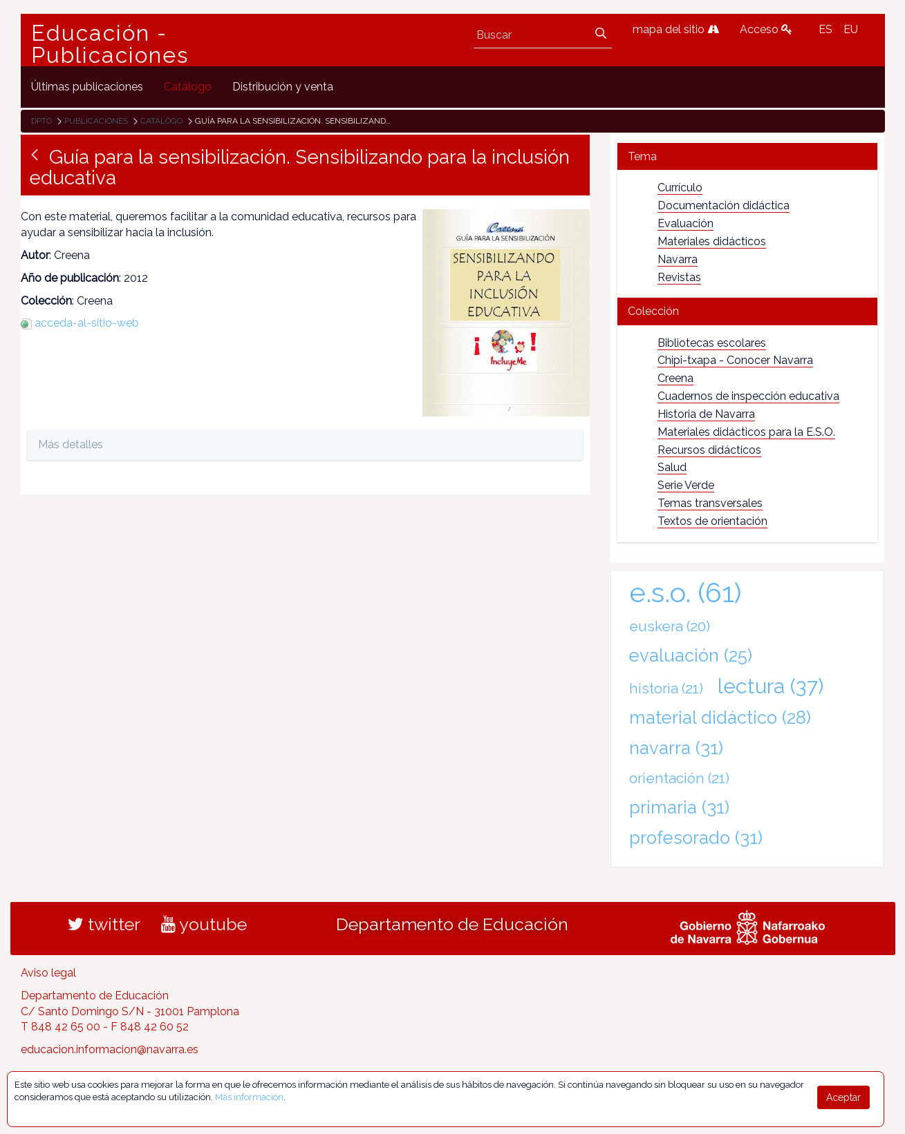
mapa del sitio (676, 29)
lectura (770, 685)
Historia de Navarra (706, 414)
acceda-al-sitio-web (87, 322)
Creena (675, 378)
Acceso (766, 29)
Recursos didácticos (709, 450)
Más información (249, 1097)
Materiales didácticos (711, 241)
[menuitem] (87, 86)
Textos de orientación (712, 521)
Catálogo (161, 121)
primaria (679, 807)
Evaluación (685, 223)
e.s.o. (685, 592)
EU (850, 29)
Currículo (679, 187)
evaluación (690, 655)
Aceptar (843, 1097)
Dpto (41, 121)
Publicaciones (96, 121)
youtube (204, 924)
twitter (104, 924)
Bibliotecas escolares (711, 342)
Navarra (677, 259)
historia (666, 688)
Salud (672, 467)
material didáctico (720, 717)
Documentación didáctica (723, 205)
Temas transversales (710, 503)
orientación (679, 778)
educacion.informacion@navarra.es (109, 1049)
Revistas (679, 277)
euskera (669, 626)
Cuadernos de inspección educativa (748, 396)
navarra (676, 748)
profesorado (696, 837)
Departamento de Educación (452, 924)
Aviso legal (48, 972)
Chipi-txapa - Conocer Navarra (735, 360)
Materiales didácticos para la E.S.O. (746, 432)
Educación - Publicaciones (110, 44)
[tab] (747, 156)
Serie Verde (685, 485)
